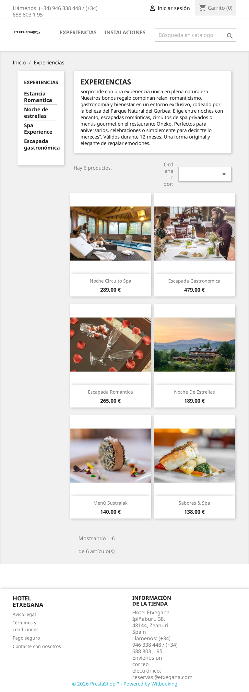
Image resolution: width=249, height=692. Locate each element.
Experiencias (78, 32)
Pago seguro (26, 638)
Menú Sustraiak (110, 503)
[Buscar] (195, 35)
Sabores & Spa (194, 503)
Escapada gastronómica (40, 144)
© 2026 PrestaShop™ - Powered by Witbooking (124, 683)
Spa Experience (38, 128)
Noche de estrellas (36, 112)
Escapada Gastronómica (194, 281)
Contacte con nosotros (37, 646)
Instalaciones (125, 32)
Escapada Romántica (110, 392)
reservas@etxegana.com (162, 677)
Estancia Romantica (38, 97)
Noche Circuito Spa (110, 281)
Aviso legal (24, 614)
